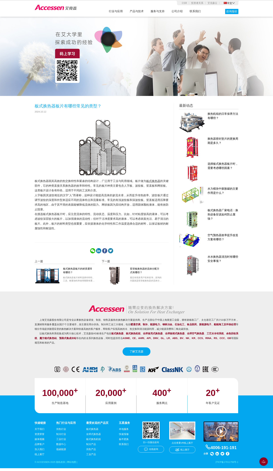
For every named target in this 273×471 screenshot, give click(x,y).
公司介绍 (177, 11)
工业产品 (91, 457)
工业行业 (61, 441)
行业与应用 (116, 11)
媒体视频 (39, 441)
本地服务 (124, 431)
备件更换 (124, 441)
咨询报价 (231, 11)
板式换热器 (153, 183)
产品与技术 (137, 11)
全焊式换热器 (93, 436)
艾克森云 (212, 3)
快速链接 (40, 425)
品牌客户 (39, 446)
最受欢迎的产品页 (97, 425)
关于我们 (39, 431)
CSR (184, 3)
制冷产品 (91, 446)
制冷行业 (61, 436)
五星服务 (124, 425)
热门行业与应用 (66, 425)
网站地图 (74, 464)
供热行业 (61, 431)
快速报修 (124, 436)
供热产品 (91, 451)
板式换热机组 (93, 441)
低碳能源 (61, 451)
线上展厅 (39, 457)
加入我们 (39, 451)
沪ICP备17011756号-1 (226, 464)
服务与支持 (158, 11)
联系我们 (195, 11)
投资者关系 (197, 3)
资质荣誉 (39, 436)
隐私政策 (62, 464)
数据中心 (61, 446)
